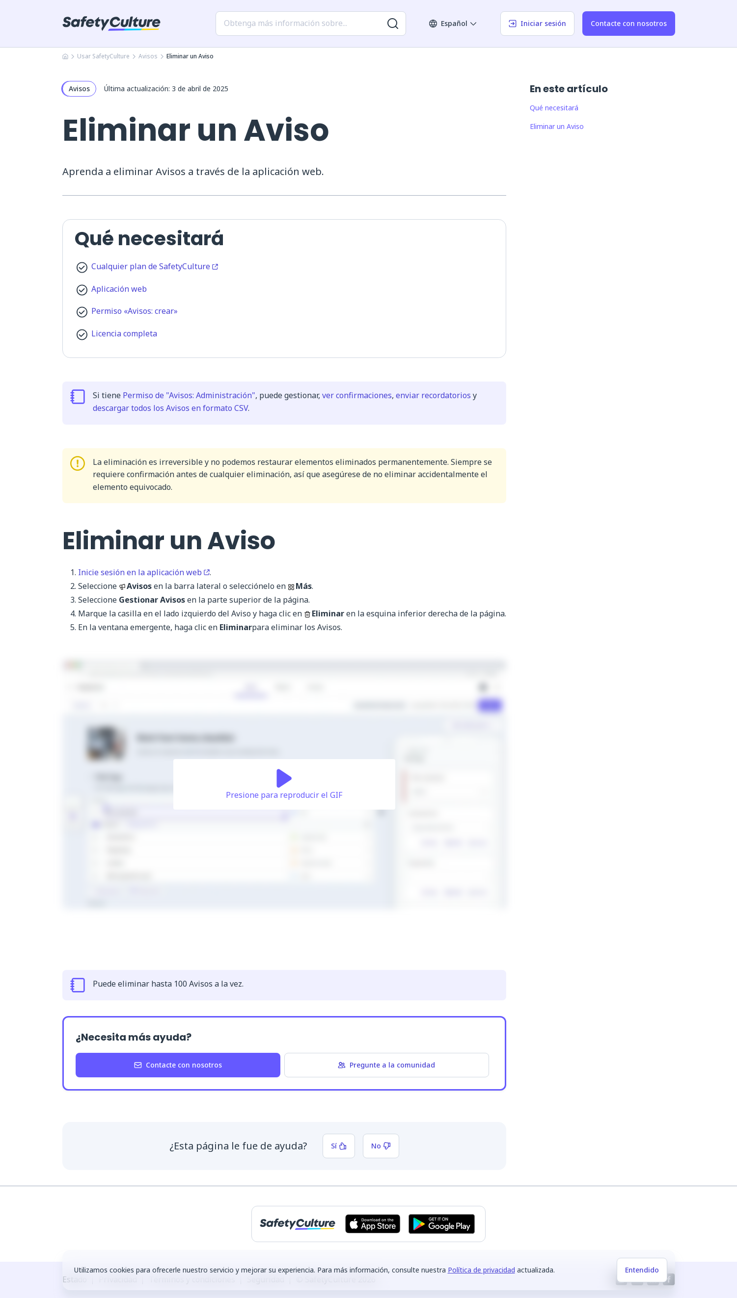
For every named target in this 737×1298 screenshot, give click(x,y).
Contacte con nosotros (629, 23)
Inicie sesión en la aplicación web (144, 572)
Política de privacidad (481, 1269)
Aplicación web (119, 288)
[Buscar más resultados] (392, 23)
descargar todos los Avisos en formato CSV (170, 408)
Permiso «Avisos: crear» (134, 310)
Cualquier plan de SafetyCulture (154, 266)
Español (453, 23)
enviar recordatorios (433, 395)
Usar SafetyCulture (103, 56)
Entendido (642, 1269)
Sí (339, 1145)
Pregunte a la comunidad (386, 1064)
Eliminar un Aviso (557, 126)
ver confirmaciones (357, 395)
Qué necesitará (554, 107)
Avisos (148, 56)
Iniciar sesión (537, 23)
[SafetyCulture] (111, 23)
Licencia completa (124, 333)
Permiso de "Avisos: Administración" (189, 395)
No (381, 1145)
